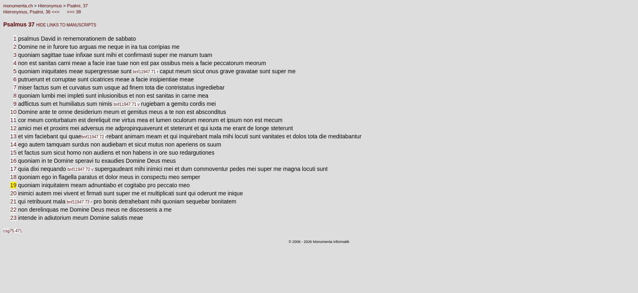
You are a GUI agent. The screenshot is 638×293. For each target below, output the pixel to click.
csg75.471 (12, 231)
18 (13, 177)
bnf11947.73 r (79, 202)
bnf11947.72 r (94, 137)
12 (13, 128)
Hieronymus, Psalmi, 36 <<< (32, 11)
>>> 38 (73, 11)
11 (13, 120)
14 (13, 144)
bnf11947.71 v (126, 104)
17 (13, 169)
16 (13, 160)
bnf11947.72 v (80, 169)
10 (13, 112)
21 (13, 201)
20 (13, 193)
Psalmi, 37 (77, 5)
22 (13, 209)
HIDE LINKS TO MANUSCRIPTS (66, 25)
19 (13, 185)
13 (13, 136)
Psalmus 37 (19, 24)
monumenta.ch (18, 5)
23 (13, 217)
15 (13, 152)
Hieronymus (50, 5)
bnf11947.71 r (145, 72)
